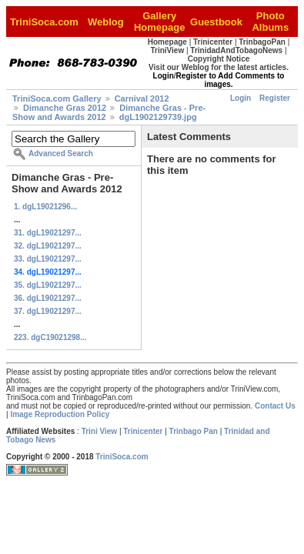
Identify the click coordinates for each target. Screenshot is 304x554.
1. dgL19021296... (45, 206)
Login (240, 98)
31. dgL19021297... (48, 233)
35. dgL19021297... (48, 285)
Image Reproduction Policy (59, 414)
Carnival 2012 (142, 98)
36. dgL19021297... (48, 298)
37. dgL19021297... (48, 311)
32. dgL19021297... (48, 246)
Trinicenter (142, 431)
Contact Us (275, 406)
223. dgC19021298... (50, 337)
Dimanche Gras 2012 (64, 107)
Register (274, 98)
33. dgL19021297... (48, 259)
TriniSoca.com (121, 456)
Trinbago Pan (193, 431)
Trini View (100, 431)
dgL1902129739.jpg (158, 117)
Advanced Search (60, 153)
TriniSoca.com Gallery (57, 98)
